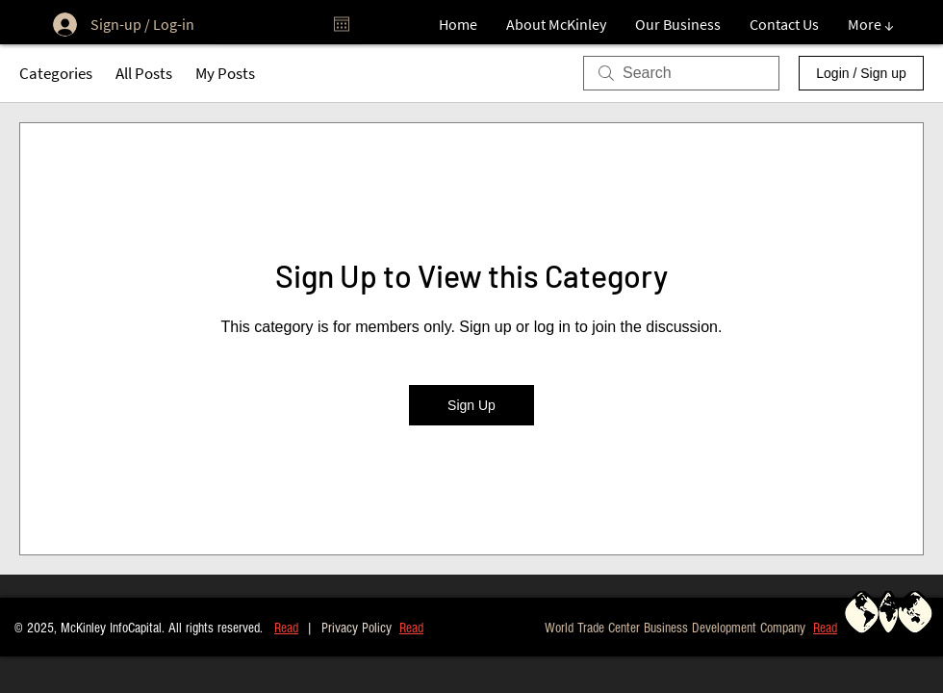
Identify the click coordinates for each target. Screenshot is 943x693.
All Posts (143, 73)
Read (286, 628)
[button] (825, 627)
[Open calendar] (341, 24)
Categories (55, 73)
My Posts (225, 73)
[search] (681, 73)
